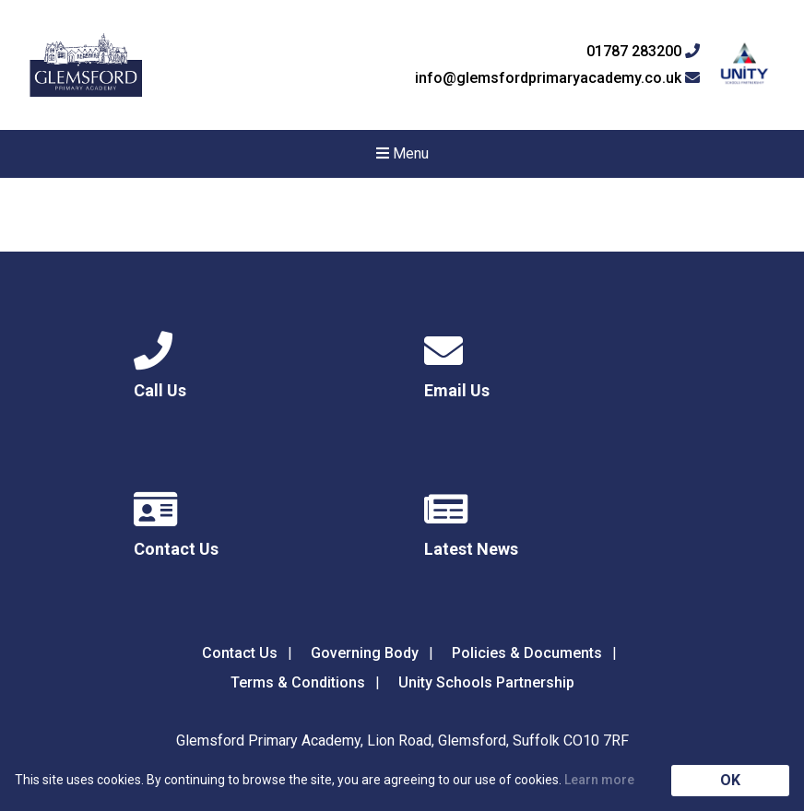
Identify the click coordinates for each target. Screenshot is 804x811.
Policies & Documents (527, 653)
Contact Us (240, 653)
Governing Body (365, 653)
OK (730, 780)
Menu (402, 153)
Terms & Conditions (298, 682)
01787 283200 (643, 51)
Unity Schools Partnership (486, 682)
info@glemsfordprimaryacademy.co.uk (557, 78)
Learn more (599, 779)
